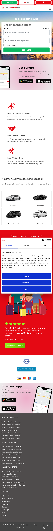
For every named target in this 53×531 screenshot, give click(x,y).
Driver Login (5, 510)
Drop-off (6, 37)
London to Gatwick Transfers (10, 425)
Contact (4, 515)
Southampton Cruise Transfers (11, 471)
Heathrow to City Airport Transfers (12, 463)
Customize (27, 282)
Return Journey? (12, 45)
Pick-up (6, 29)
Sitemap (4, 507)
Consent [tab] (9, 246)
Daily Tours (10, 2)
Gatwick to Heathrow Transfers (11, 449)
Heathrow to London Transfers (11, 433)
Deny (26, 289)
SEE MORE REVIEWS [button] (15, 346)
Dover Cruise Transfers (8, 474)
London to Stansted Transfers (10, 427)
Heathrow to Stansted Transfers (11, 452)
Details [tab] (26, 246)
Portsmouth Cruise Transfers (10, 479)
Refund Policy (5, 496)
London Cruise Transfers (9, 488)
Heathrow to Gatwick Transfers (11, 446)
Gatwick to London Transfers (10, 436)
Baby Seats (5, 504)
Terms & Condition (7, 499)
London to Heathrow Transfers (11, 422)
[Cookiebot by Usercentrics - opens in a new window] (42, 240)
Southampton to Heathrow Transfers (13, 485)
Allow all (26, 276)
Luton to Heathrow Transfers (10, 460)
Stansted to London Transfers (10, 438)
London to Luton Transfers (9, 430)
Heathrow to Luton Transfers (10, 458)
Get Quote (26, 50)
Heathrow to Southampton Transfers (13, 482)
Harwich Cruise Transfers (9, 477)
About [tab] (44, 246)
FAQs (3, 512)
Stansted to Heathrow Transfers (11, 455)
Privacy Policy (5, 501)
